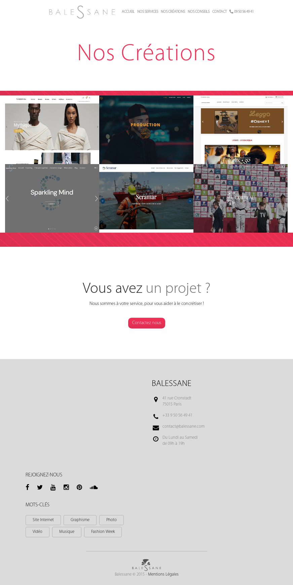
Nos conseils (199, 12)
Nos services (147, 12)
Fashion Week (103, 532)
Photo (111, 520)
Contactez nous (146, 322)
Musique (66, 532)
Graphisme (80, 520)
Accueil (128, 12)
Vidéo (37, 532)
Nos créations (173, 12)
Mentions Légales (163, 575)
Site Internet (43, 520)
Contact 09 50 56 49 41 (233, 12)
